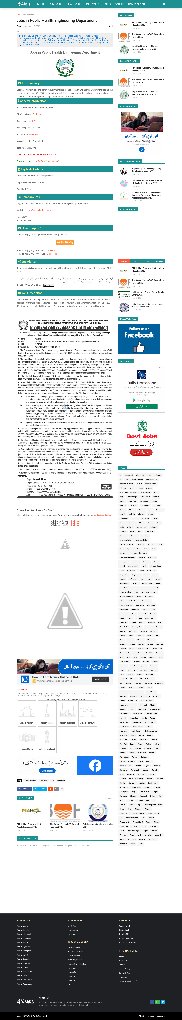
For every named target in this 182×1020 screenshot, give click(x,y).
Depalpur (134, 536)
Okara (141, 735)
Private (151, 753)
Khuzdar (123, 648)
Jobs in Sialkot (22, 955)
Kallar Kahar (124, 627)
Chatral (133, 518)
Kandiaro (143, 631)
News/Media (137, 727)
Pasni (132, 744)
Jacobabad (124, 609)
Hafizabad (132, 579)
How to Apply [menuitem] (136, 4)
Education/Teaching (127, 557)
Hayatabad (154, 588)
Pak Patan (123, 740)
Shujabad (143, 796)
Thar (144, 826)
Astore (132, 488)
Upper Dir (158, 835)
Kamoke (123, 631)
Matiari (141, 687)
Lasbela (155, 661)
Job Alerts (123, 960)
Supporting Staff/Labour (153, 805)
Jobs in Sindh (124, 930)
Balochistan (132, 501)
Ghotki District (133, 566)
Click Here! (50, 250)
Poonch (131, 753)
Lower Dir (131, 670)
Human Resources (126, 596)
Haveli (134, 588)
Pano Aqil (123, 744)
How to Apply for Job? (128, 981)
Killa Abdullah (143, 648)
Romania (130, 774)
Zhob (133, 844)
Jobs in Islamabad (24, 934)
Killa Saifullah (157, 648)
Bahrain (156, 497)
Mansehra (148, 683)
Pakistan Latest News (58, 40)
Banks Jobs (144, 501)
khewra (150, 644)
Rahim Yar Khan (125, 766)
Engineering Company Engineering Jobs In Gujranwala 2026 (146, 169)
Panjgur (154, 740)
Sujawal (122, 805)
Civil (159, 523)
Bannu (154, 501)
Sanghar (123, 783)
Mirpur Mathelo (146, 700)
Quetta (148, 761)
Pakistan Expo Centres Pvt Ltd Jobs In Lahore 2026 (148, 293)
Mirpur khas (132, 700)
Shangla (157, 787)
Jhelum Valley (150, 618)
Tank (143, 818)
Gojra (122, 570)
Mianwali (123, 696)
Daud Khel (149, 531)
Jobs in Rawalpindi (24, 951)
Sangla (131, 783)
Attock (140, 488)
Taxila (148, 822)
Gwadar (122, 579)
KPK (34, 121)
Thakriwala (135, 826)
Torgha (145, 831)
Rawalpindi (135, 770)
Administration (28, 15)
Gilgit (144, 566)
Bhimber (142, 510)
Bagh (122, 497)
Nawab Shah (124, 722)
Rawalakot (123, 770)
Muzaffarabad (155, 709)
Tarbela (151, 818)
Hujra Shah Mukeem (148, 592)
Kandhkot (132, 631)
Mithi (134, 705)
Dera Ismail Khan (142, 540)
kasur (149, 635)
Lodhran (153, 666)
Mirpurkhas (124, 705)
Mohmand (143, 705)
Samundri (159, 779)
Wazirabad (152, 839)
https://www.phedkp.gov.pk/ (39, 210)
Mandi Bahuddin (126, 683)
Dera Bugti (145, 536)
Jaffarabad (135, 609)
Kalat (160, 622)
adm (126, 479)
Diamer (159, 544)
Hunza (139, 596)
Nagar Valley (137, 714)
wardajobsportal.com (102, 515)
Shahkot (147, 787)
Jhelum (139, 618)
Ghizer (155, 562)
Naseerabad (133, 718)
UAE (139, 835)
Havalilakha (124, 588)
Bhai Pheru (157, 505)
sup (139, 805)
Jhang (131, 618)
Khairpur (140, 640)
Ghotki (122, 566)
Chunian (151, 523)
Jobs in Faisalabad (24, 938)
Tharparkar (153, 826)
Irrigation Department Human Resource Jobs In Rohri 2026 (145, 47)
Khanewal (150, 640)
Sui (153, 800)
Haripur (158, 579)
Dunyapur (123, 553)
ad (121, 479)
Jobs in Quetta (22, 967)
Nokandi (149, 727)
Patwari (157, 744)
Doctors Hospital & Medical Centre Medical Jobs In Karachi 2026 (147, 181)
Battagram (133, 505)
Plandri (122, 753)
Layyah (132, 666)
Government (32, 134)
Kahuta (141, 622)
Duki (154, 549)
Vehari (122, 839)
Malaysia (133, 679)
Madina (153, 670)
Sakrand (123, 779)
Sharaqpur (123, 792)
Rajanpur (156, 766)
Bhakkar (123, 510)
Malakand (149, 674)
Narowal (123, 718)
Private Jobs (124, 757)
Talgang (147, 809)
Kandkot (153, 631)
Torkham (123, 835)
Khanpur (123, 644)
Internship (140, 605)
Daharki (130, 527)
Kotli (121, 657)
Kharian (141, 644)
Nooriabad (124, 731)
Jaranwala (143, 614)
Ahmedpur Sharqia (127, 484)
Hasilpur (135, 583)
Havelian (143, 588)
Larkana (146, 661)
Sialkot (152, 796)
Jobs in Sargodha (23, 959)
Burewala (159, 510)
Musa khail (142, 709)
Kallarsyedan (137, 627)
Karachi (122, 635)
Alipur (139, 484)
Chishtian (132, 523)
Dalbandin (154, 527)
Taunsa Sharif (138, 822)
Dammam (123, 531)
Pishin (157, 748)
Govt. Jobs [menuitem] (55, 4)
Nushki (133, 735)
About (121, 956)
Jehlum (122, 618)
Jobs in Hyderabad (24, 946)
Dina (121, 549)
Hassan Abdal (147, 583)
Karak (131, 635)
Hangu (149, 579)
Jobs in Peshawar (23, 963)
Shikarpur (123, 796)
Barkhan (123, 505)
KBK (156, 635)
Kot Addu (149, 653)
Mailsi (122, 674)
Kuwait (151, 657)
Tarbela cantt (124, 822)
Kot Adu (159, 653)
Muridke (123, 709)
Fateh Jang (136, 562)
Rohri (122, 774)
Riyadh (154, 770)
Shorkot (133, 796)
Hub (136, 592)
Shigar (155, 792)
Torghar (154, 831)
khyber (131, 648)
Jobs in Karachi (23, 930)
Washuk (142, 839)
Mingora (156, 696)
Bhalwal (132, 510)
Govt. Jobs (43, 781)
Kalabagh (151, 622)
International (145, 601)
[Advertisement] (141, 234)
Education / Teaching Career (37, 38)
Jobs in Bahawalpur (24, 980)
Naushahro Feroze (148, 718)
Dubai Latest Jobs (63, 38)
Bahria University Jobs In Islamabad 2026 (98, 825)
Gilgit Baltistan (155, 566)
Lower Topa (143, 670)
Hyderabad (149, 596)
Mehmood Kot (137, 692)
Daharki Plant (141, 527)
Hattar (158, 583)
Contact (122, 964)
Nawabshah (137, 722)
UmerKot (148, 835)
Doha (139, 549)
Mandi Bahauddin (146, 679)
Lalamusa (136, 661)
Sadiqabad (141, 774)
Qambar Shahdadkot (127, 761)
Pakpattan (144, 740)
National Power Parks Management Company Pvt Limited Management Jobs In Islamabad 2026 (147, 195)
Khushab (159, 644)
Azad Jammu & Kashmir (128, 492)
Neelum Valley (150, 722)
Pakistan (133, 740)
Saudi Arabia (152, 783)
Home (19, 15)
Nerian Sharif (124, 727)
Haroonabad (124, 583)
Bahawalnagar (132, 497)
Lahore (160, 657)
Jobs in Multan (22, 942)
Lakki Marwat (125, 661)
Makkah (130, 674)
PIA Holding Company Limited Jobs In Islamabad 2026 (30, 825)
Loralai (122, 670)
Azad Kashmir (146, 492)
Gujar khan (151, 570)
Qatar (141, 761)
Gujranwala (136, 575)
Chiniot (122, 523)
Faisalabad (152, 557)
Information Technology (128, 601)
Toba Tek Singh (133, 831)
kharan (132, 644)
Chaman (151, 514)
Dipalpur (130, 549)
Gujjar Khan (124, 575)
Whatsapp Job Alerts (33, 40)
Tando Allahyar (153, 813)
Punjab (124, 261)
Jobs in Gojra (22, 975)
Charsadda (124, 518)
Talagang (138, 809)
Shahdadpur (136, 787)
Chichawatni (144, 518)
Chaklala (131, 514)
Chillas (155, 518)
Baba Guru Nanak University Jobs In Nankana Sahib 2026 (147, 305)
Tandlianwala (124, 813)
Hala (141, 579)
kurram (143, 657)
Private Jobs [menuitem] (73, 4)
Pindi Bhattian (135, 748)
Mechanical (124, 692)
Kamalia (159, 627)
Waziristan (123, 844)
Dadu (122, 527)
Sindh (136, 261)
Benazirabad (144, 505)
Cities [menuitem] (108, 4)
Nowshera (123, 735)
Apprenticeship (150, 484)
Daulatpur (123, 536)
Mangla (138, 683)
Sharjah (133, 792)
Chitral (141, 523)
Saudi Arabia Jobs (81, 40)
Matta (150, 687)
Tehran (156, 822)
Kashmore (140, 635)
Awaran (149, 488)
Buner (150, 510)
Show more (109, 798)
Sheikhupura (144, 792)
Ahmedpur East (151, 479)
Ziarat (140, 844)
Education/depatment (139, 553)
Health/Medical (125, 592)
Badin (156, 492)
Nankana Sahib (151, 714)
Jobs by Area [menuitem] (92, 4)
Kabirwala (123, 622)
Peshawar (37, 114)
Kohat (122, 653)
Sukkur (131, 805)
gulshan (155, 575)
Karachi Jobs (92, 35)
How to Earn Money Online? (95, 42)
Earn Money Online (28, 35)
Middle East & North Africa (140, 696)
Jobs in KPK (124, 934)
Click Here (75, 521)
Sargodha (141, 783)
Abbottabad (128, 475)
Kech (122, 640)
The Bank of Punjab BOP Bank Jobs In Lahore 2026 (65, 825)
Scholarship (124, 787)
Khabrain (130, 640)
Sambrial (149, 779)
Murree (132, 709)
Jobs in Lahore (22, 926)
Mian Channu (151, 692)
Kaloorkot (148, 627)
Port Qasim (142, 753)
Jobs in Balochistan (126, 938)
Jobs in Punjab (102, 40)
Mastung (132, 687)
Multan (152, 705)
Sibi (160, 796)
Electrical (141, 557)
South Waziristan (142, 800)
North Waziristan (150, 731)
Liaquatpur (143, 666)
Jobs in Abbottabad (24, 984)
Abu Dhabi (140, 475)
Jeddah (152, 614)
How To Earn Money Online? (46, 161)
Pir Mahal (147, 748)
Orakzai (150, 735)
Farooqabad (124, 562)
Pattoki (148, 744)
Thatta (122, 831)
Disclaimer (123, 977)
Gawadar (146, 562)
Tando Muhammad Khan (129, 818)
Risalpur (146, 770)
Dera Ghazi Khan (126, 540)
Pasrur (140, 744)
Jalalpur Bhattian (148, 609)
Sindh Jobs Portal (31, 42)
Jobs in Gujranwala (24, 971)
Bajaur (122, 501)
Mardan (122, 687)
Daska (132, 531)
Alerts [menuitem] (119, 4)
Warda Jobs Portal (40, 1016)
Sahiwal (151, 774)
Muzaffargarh (125, 714)
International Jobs (126, 605)
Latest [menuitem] (40, 4)
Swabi (122, 809)
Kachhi (133, 622)
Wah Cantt (132, 839)
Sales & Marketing (136, 779)
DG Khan (140, 544)
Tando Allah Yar (138, 813)
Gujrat (146, 575)
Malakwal (123, 679)
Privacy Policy (124, 969)
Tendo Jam (124, 826)
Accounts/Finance (154, 475)
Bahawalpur (145, 497)
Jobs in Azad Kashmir (127, 942)
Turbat (132, 835)
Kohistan (131, 653)
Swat (129, 809)
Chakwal (141, 514)
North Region (136, 731)
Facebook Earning (72, 35)
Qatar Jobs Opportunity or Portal (60, 42)
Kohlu (140, 653)
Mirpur (122, 700)
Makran (140, 674)
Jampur (122, 614)
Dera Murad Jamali (127, 544)
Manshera (159, 683)
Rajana (146, 766)
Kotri (128, 657)
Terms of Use (124, 973)
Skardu (130, 800)
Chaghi (122, 514)
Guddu (141, 570)
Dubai (146, 549)
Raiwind (138, 766)
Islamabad (151, 605)
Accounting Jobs (31, 44)
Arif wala (123, 488)
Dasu (140, 531)
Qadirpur (144, 757)
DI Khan (150, 544)
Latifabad (123, 666)
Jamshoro (132, 614)
